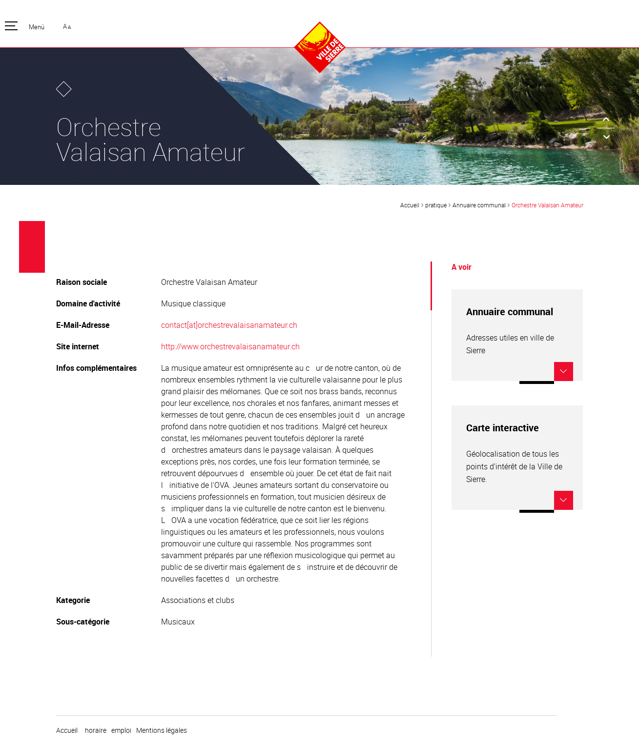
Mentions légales (161, 730)
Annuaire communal (479, 205)
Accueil (409, 205)
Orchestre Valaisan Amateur (547, 205)
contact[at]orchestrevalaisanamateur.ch (229, 325)
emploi (121, 730)
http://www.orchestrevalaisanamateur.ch (230, 346)
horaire (95, 730)
